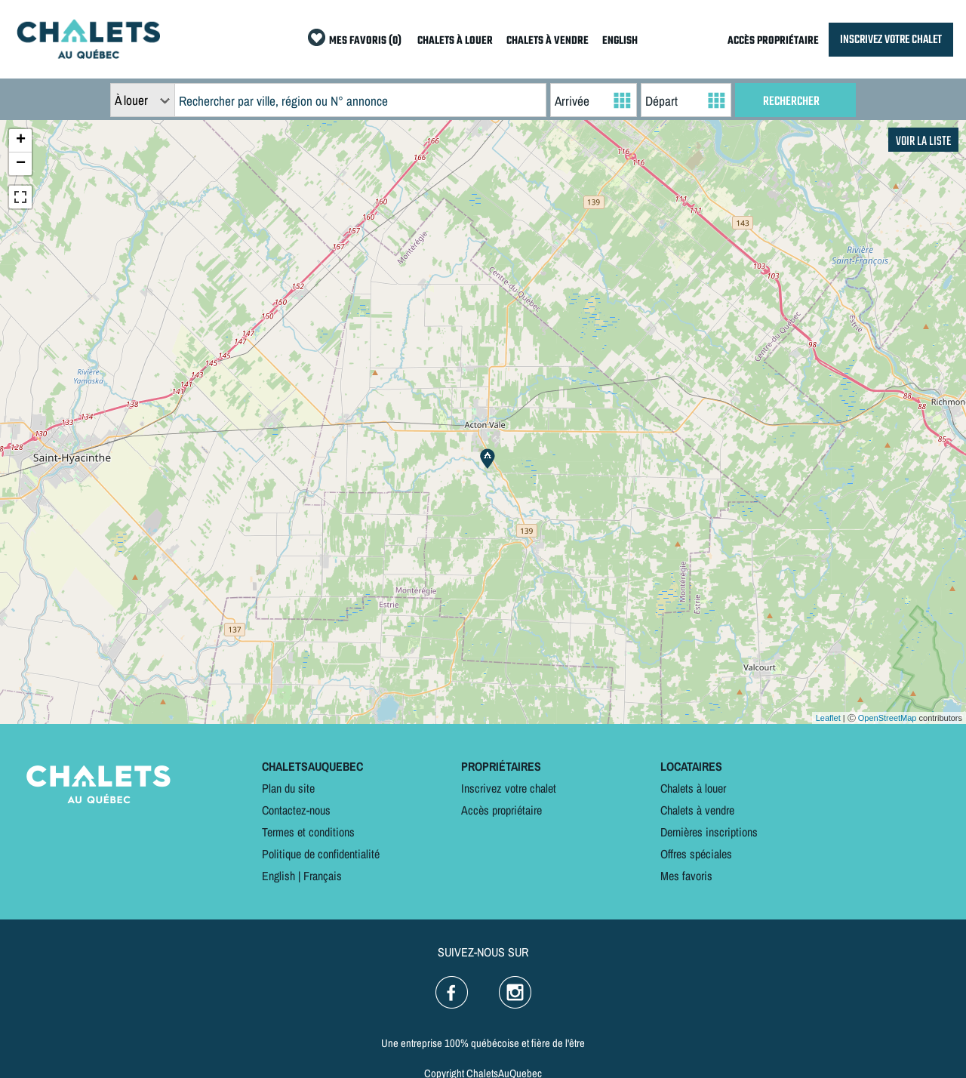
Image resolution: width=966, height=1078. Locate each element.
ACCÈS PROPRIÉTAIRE (773, 41)
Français (322, 875)
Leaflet (828, 717)
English (278, 875)
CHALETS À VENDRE (547, 41)
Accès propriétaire (501, 810)
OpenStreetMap (887, 717)
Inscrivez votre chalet (508, 788)
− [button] (21, 163)
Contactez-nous (296, 810)
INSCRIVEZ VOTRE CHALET (891, 39)
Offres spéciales (696, 853)
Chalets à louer (693, 788)
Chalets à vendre (697, 810)
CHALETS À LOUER (455, 41)
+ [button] (21, 140)
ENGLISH (620, 41)
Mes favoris (686, 875)
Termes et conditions (308, 832)
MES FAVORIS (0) (365, 41)
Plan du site (288, 788)
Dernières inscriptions (709, 832)
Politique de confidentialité (321, 853)
